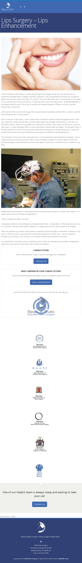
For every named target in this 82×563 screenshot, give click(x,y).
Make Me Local (63, 558)
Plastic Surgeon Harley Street (49, 537)
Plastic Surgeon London (29, 537)
